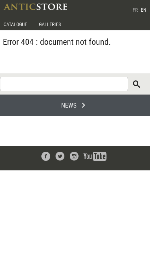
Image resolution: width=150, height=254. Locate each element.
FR (135, 9)
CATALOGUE (15, 24)
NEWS (68, 105)
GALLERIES (50, 24)
